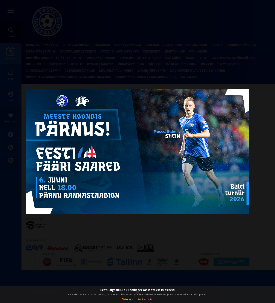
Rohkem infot (145, 299)
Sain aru (127, 299)
